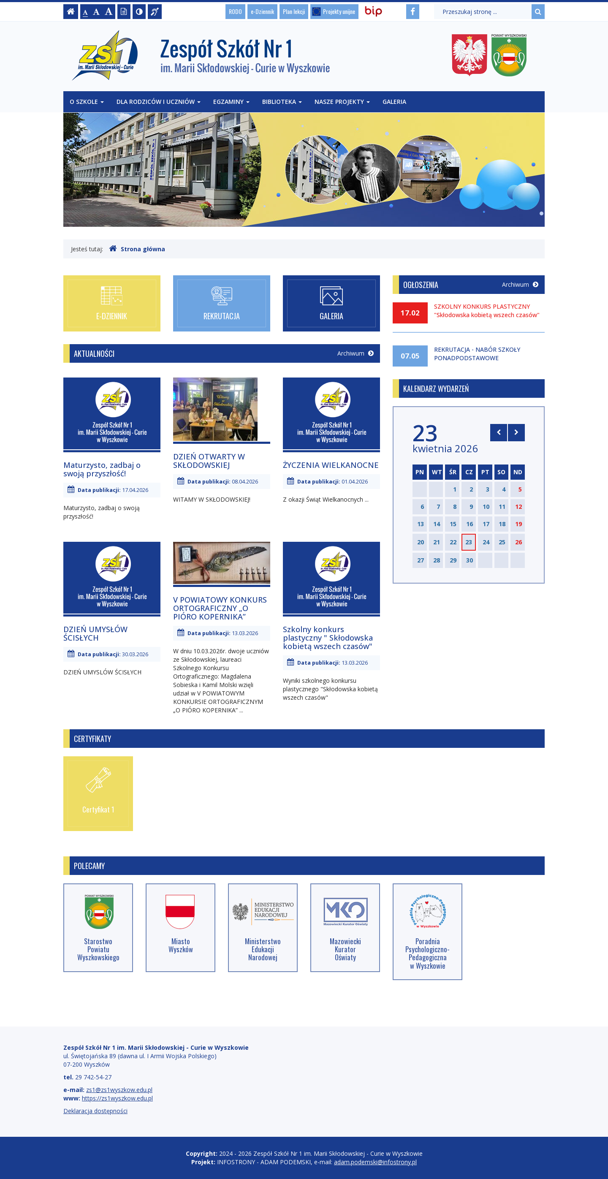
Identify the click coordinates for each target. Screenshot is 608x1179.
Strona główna (137, 248)
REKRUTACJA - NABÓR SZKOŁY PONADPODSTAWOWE (477, 353)
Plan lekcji (294, 11)
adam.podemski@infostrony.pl (375, 1162)
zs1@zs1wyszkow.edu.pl (119, 1090)
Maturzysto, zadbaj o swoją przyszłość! (102, 469)
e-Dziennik (262, 11)
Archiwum (355, 353)
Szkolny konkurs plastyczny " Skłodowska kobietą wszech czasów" (328, 637)
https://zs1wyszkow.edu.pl (117, 1098)
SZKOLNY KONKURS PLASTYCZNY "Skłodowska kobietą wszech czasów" (487, 310)
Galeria (394, 102)
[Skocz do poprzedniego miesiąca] (498, 432)
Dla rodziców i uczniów (159, 102)
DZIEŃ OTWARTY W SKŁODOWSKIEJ (209, 460)
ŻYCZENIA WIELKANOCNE (331, 465)
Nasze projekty (342, 102)
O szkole (87, 102)
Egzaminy (231, 102)
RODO (235, 11)
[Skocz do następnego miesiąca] (516, 432)
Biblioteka (282, 102)
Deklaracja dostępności (95, 1111)
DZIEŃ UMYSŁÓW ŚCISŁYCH (95, 633)
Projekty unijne (339, 11)
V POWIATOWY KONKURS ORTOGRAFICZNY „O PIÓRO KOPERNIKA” (220, 608)
